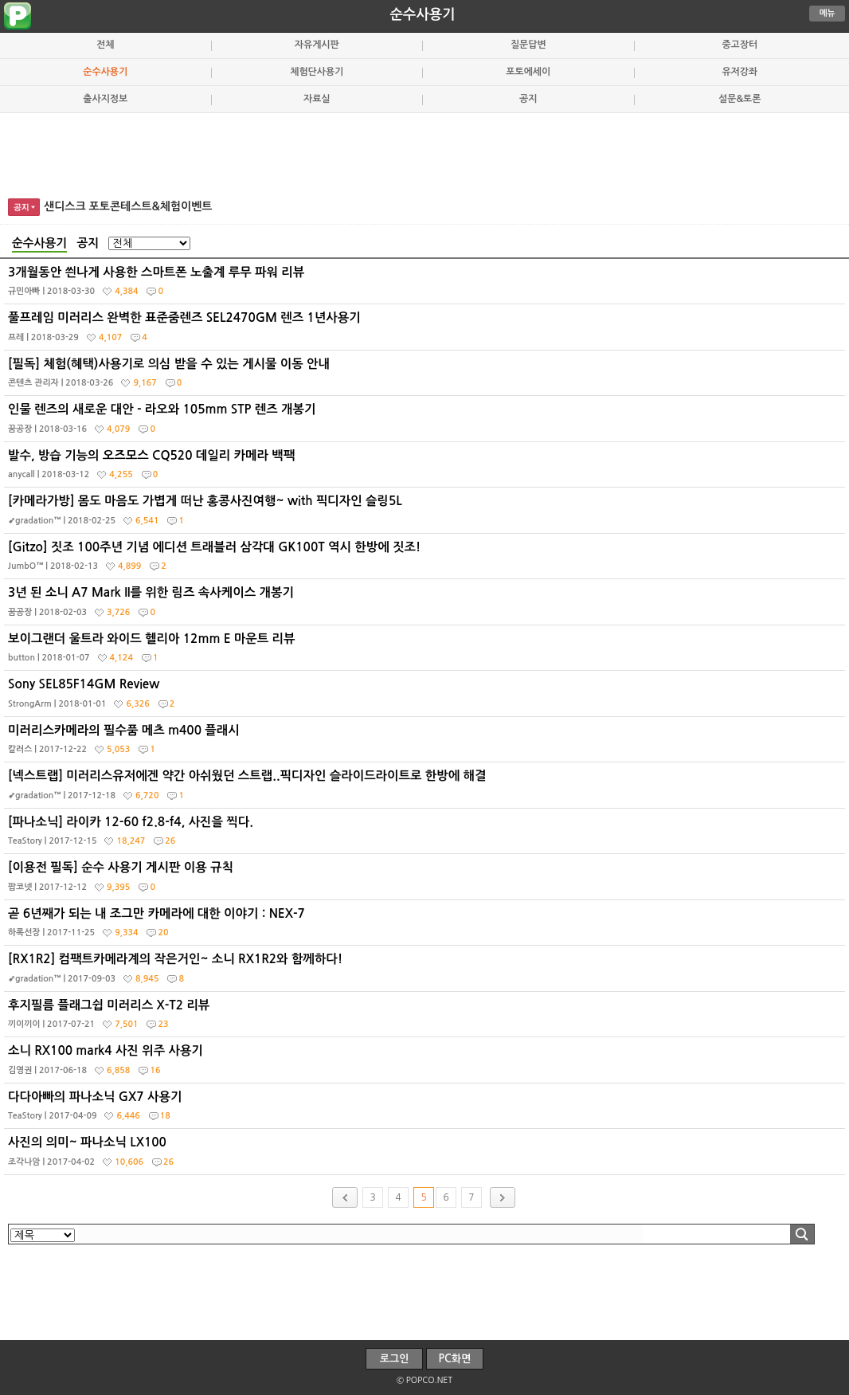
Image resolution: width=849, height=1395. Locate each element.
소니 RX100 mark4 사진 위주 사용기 (426, 1063)
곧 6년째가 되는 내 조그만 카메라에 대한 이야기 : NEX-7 (426, 926)
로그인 (394, 1359)
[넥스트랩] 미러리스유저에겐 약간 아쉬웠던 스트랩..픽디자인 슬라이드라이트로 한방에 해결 (426, 789)
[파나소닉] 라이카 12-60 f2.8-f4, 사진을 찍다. (426, 835)
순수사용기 (422, 14)
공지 (528, 99)
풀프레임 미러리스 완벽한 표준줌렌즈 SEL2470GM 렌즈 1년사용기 (426, 331)
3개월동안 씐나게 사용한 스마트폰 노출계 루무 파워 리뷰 (426, 285)
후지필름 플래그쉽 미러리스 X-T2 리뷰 (426, 1018)
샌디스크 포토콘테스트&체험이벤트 (128, 206)
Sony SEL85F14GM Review (426, 697)
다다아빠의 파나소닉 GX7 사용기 (426, 1110)
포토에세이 (528, 71)
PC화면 (455, 1359)
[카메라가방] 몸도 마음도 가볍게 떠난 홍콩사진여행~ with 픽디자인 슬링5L (426, 514)
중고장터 (739, 44)
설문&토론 (739, 99)
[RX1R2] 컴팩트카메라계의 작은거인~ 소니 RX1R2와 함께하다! (426, 972)
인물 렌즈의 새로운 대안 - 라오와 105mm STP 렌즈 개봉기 (426, 422)
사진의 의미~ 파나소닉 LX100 (426, 1155)
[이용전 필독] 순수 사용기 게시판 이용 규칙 (426, 880)
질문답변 (528, 44)
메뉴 (827, 13)
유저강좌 (739, 71)
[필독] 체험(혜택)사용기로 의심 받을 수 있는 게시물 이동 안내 (426, 377)
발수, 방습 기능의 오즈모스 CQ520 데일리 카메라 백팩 (426, 468)
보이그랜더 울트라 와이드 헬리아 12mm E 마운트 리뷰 (426, 652)
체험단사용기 (316, 71)
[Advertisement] (424, 153)
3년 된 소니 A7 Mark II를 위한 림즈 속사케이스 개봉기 (426, 605)
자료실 (317, 99)
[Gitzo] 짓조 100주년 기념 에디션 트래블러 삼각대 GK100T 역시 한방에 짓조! (426, 560)
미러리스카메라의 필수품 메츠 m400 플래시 (426, 743)
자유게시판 (317, 44)
